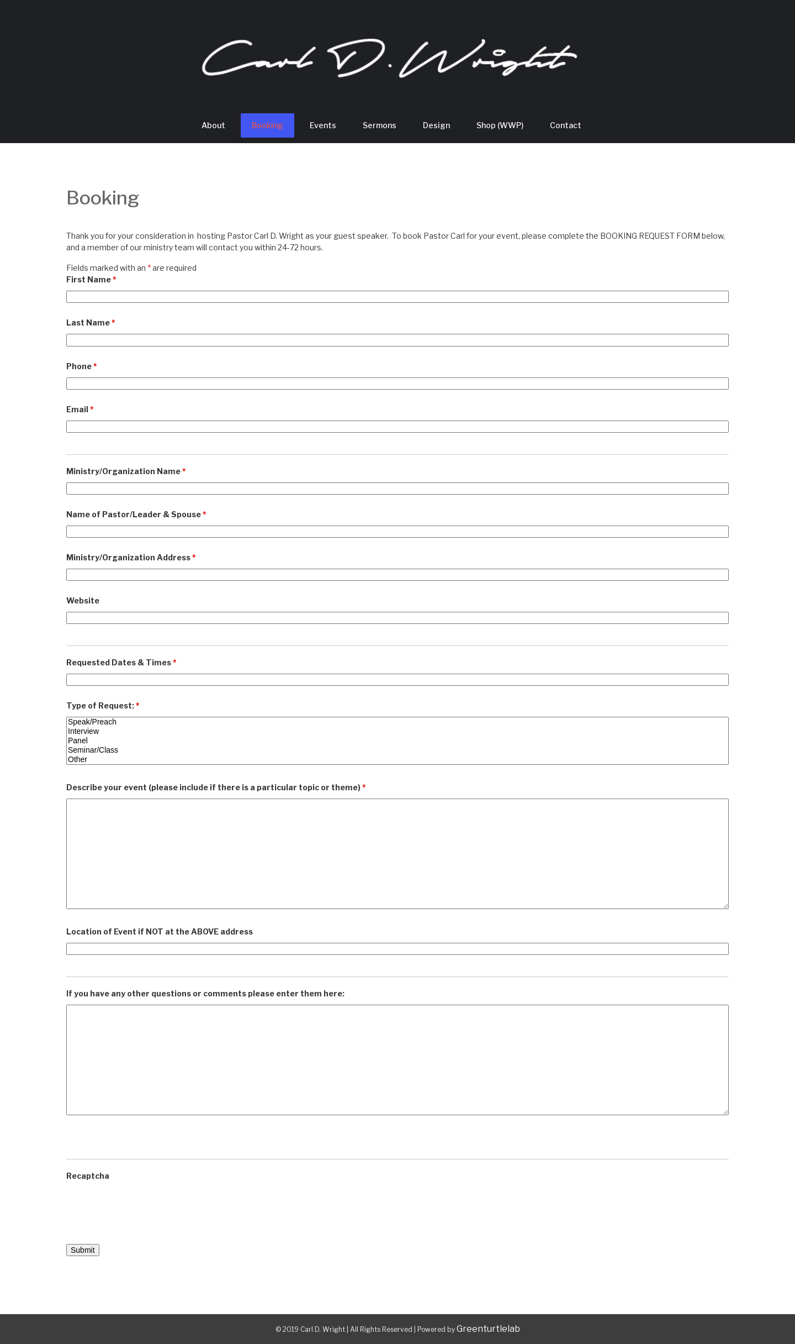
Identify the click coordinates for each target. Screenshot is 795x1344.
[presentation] (150, 1208)
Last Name (90, 322)
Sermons (379, 125)
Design (436, 125)
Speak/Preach (397, 722)
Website (82, 600)
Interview (397, 731)
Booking (267, 125)
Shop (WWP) (499, 125)
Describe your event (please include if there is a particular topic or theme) (216, 787)
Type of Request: (103, 705)
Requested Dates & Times (121, 662)
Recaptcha (87, 1175)
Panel (397, 741)
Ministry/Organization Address (131, 557)
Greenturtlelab (488, 1329)
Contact (565, 125)
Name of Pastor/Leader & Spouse (136, 514)
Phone (81, 366)
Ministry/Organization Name (126, 471)
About (213, 125)
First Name (91, 279)
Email (80, 409)
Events (323, 125)
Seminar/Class (397, 750)
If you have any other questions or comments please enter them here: (205, 993)
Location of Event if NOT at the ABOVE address (159, 931)
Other (397, 759)
